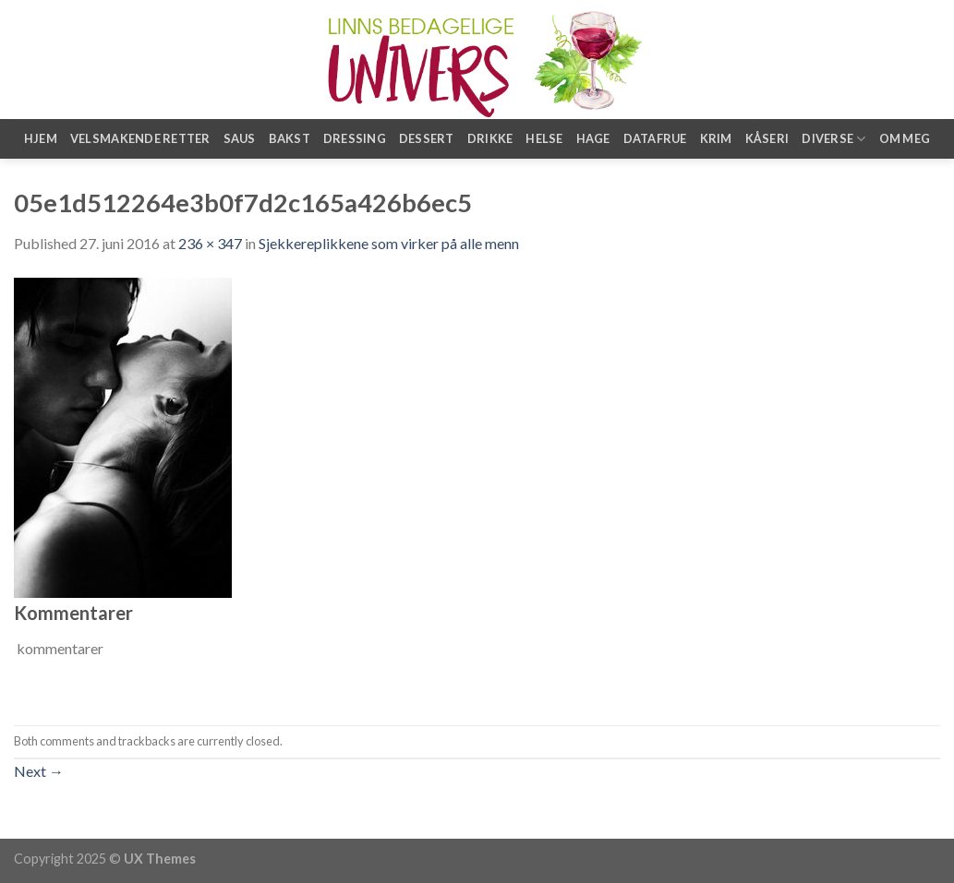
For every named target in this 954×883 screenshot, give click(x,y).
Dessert (426, 138)
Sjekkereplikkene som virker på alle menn (389, 243)
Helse (543, 138)
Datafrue (655, 138)
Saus (239, 138)
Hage (593, 138)
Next (39, 771)
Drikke (490, 138)
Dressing (354, 138)
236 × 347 (210, 243)
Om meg (905, 138)
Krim (716, 138)
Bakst (289, 138)
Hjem (40, 138)
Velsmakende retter (140, 138)
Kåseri (767, 138)
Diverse (833, 139)
